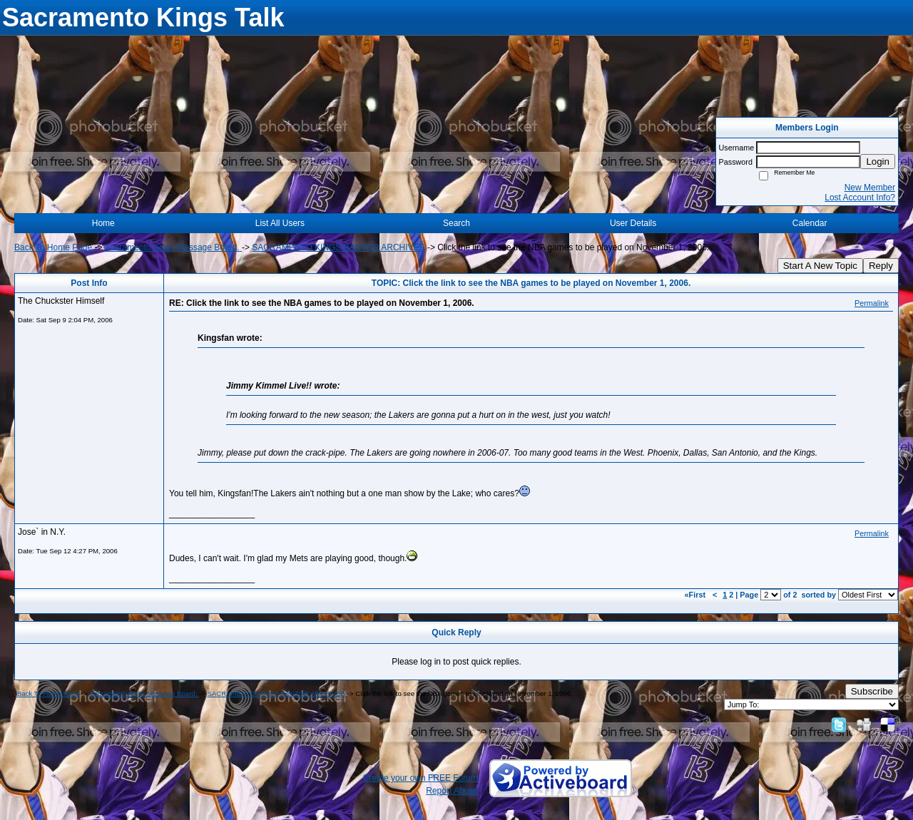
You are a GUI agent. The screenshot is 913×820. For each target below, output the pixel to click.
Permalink (872, 303)
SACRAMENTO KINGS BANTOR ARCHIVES (338, 247)
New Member (870, 188)
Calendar (809, 223)
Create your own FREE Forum (420, 778)
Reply (881, 265)
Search (456, 223)
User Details (633, 223)
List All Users (280, 223)
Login (877, 161)
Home (103, 223)
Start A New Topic (820, 265)
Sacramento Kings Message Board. (173, 247)
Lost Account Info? (860, 198)
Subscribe (872, 691)
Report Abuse (452, 791)
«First (696, 594)
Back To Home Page (53, 247)
